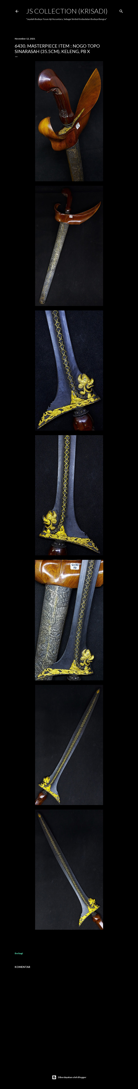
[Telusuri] (121, 10)
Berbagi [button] (19, 953)
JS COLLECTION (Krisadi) (67, 11)
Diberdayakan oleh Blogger (69, 1077)
